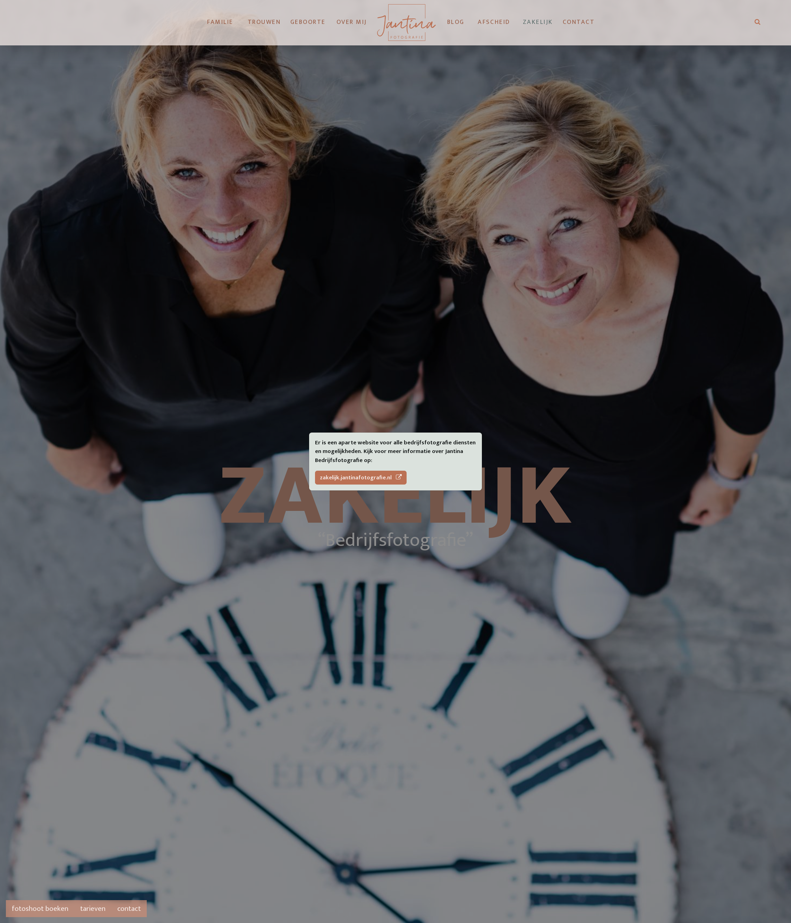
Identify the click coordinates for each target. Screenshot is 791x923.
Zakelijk (538, 22)
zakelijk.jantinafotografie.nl (361, 477)
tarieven (92, 909)
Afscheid (494, 22)
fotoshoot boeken (40, 909)
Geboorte (308, 22)
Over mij (352, 22)
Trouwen (264, 22)
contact (129, 909)
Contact (578, 22)
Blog (456, 22)
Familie (220, 22)
